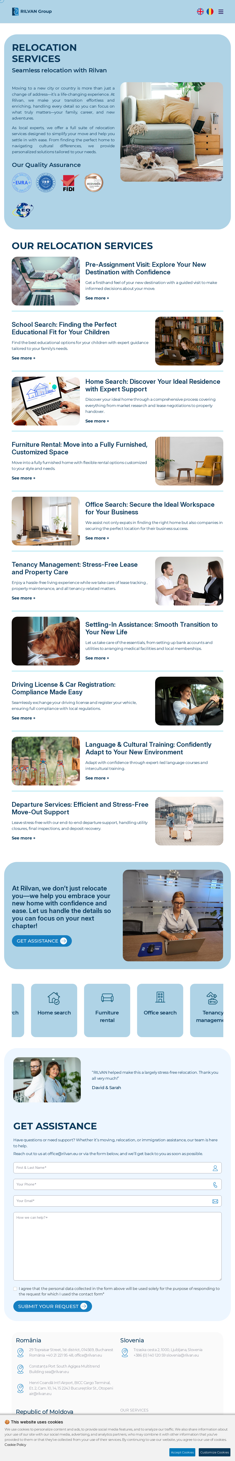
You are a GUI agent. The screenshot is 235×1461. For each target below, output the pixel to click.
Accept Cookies (182, 1452)
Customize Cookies (214, 1452)
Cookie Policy (15, 1444)
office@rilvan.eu (63, 1153)
